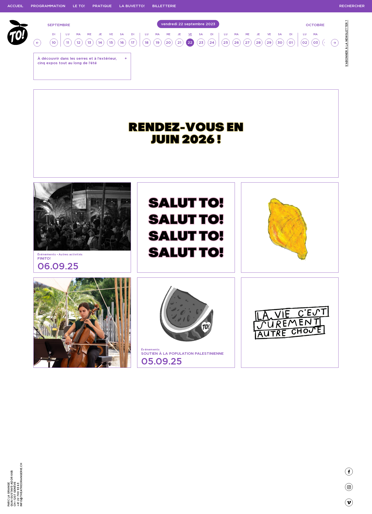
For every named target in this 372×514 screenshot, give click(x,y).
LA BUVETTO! (132, 6)
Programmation (48, 6)
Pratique (102, 6)
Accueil (15, 6)
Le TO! (79, 6)
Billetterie (164, 6)
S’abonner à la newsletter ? (346, 43)
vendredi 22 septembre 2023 (188, 24)
